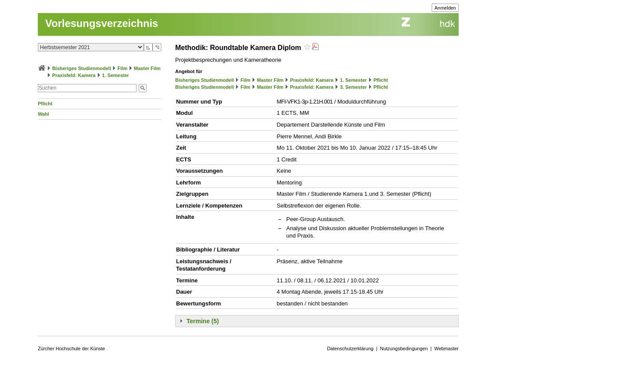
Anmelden (445, 7)
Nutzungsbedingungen (404, 348)
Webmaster (446, 348)
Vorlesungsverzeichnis (101, 23)
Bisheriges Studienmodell (81, 68)
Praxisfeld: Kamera (74, 75)
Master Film (147, 68)
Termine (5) (202, 321)
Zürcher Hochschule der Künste (71, 348)
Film (122, 68)
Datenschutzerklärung (350, 348)
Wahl (43, 114)
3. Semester (353, 87)
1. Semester (115, 75)
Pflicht (45, 103)
